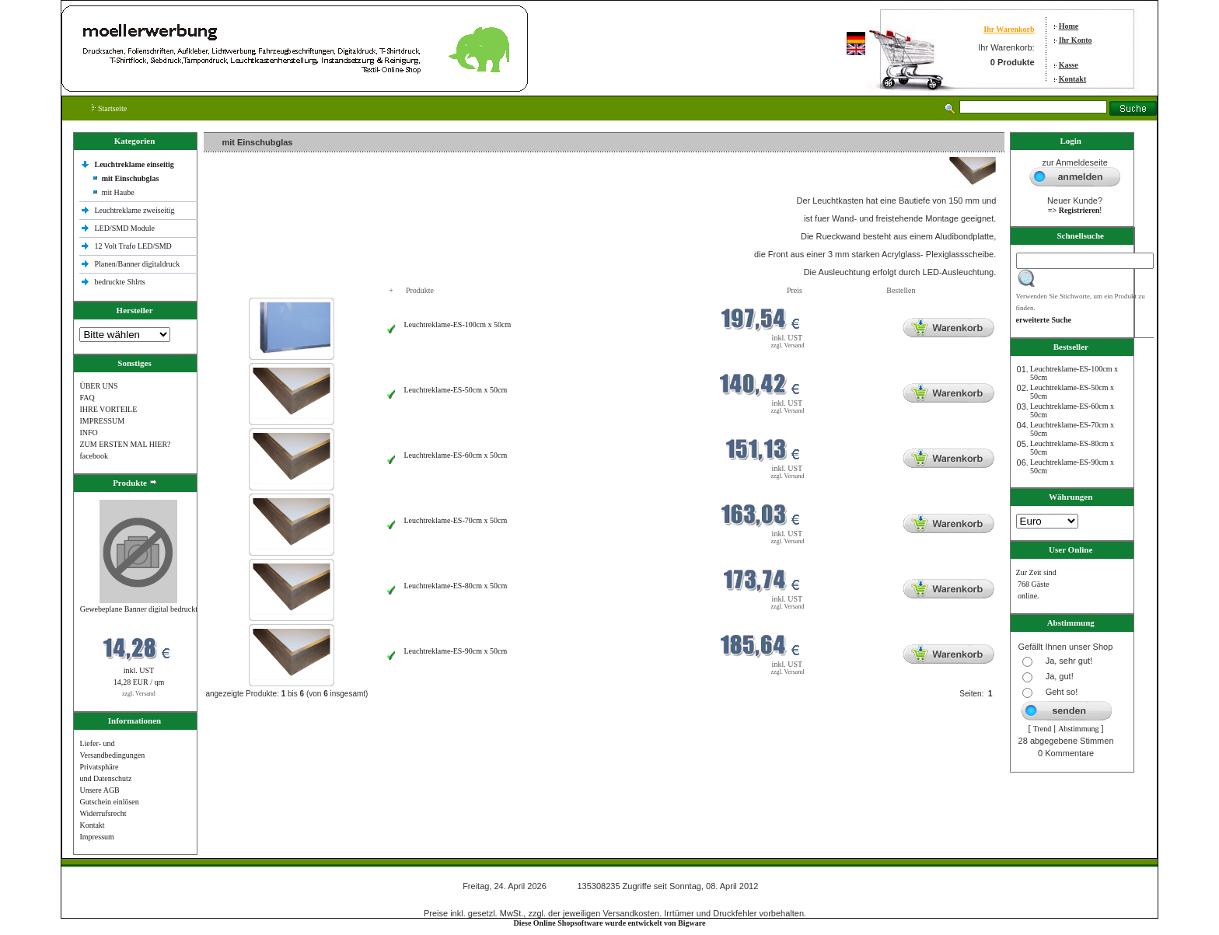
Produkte (420, 290)
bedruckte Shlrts (119, 281)
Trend (1042, 728)
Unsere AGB (99, 790)
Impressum (96, 836)
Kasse (1068, 65)
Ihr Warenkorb (1008, 29)
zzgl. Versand (138, 693)
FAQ (86, 397)
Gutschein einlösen (108, 801)
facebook (93, 456)
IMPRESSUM (101, 421)
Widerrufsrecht (102, 813)
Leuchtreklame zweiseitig (135, 210)
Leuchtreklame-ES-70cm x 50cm (455, 520)
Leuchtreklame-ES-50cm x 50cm (455, 390)
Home (1069, 26)
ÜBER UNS (98, 386)
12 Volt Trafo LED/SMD (132, 246)
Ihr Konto (1075, 40)
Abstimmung (1078, 728)
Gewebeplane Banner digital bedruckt (138, 609)
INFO (88, 432)
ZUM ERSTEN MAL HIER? (124, 444)
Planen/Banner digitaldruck (137, 264)
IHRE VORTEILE (108, 409)
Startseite (109, 108)
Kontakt (1073, 79)
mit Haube (118, 192)
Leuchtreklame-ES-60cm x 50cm (455, 455)
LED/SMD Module (124, 228)
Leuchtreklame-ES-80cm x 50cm (455, 585)
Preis (794, 290)
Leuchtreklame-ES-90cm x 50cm (455, 651)
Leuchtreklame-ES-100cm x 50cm (457, 324)
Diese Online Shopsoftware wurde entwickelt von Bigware (610, 923)
